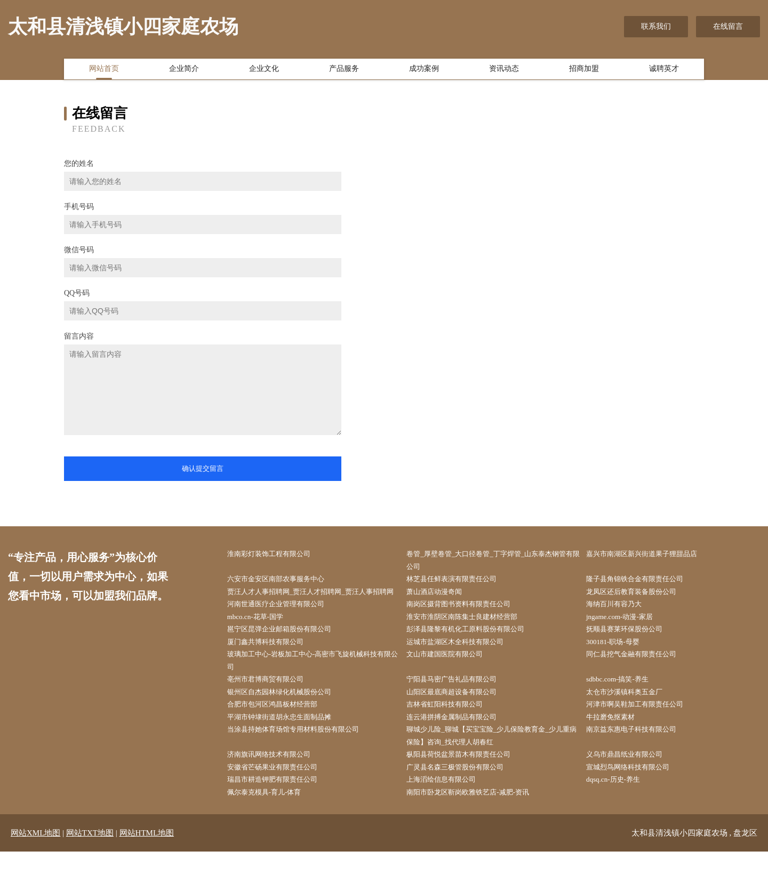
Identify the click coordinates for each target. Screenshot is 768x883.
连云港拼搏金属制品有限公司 (460, 742)
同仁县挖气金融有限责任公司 (639, 675)
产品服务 (344, 71)
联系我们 (656, 26)
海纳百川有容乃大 (621, 621)
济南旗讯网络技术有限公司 (277, 782)
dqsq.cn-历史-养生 (620, 810)
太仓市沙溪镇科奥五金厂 (632, 715)
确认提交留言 (202, 468)
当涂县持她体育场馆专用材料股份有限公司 (303, 756)
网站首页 (104, 71)
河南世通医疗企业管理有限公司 (284, 621)
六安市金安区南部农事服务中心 (284, 581)
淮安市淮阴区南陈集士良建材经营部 (471, 635)
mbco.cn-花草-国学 (262, 635)
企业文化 (264, 71)
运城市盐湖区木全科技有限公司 (464, 662)
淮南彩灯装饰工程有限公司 (277, 554)
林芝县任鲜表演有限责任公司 (460, 581)
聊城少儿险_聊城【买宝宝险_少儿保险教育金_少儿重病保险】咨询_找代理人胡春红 (496, 762)
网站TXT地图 (90, 864)
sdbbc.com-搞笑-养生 (624, 702)
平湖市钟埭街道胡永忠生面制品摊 (288, 742)
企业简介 (184, 71)
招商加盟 (584, 71)
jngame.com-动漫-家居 (626, 635)
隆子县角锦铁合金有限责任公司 (643, 581)
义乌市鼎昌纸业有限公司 (632, 782)
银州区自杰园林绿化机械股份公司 (288, 715)
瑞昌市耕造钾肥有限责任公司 (280, 810)
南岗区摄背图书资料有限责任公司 (468, 621)
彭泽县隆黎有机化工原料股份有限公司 (475, 648)
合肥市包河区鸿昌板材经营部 (280, 729)
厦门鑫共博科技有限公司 (273, 662)
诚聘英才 (664, 71)
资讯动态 (504, 71)
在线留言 (728, 26)
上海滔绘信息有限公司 (449, 810)
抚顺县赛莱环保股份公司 (632, 648)
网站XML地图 (35, 864)
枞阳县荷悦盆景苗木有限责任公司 (468, 782)
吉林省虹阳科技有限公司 (453, 729)
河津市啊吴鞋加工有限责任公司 (643, 729)
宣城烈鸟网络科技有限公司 (636, 796)
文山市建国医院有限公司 (453, 675)
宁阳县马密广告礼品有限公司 (460, 702)
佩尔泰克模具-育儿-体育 (271, 823)
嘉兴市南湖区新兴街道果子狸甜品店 (650, 554)
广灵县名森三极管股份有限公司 (464, 796)
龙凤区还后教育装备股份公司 (639, 595)
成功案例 (424, 71)
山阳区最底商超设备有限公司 (460, 715)
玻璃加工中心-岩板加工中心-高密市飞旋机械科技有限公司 (313, 682)
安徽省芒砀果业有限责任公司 (280, 796)
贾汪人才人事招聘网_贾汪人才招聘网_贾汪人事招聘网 (314, 601)
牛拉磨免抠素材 (617, 742)
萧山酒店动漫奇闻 (441, 595)
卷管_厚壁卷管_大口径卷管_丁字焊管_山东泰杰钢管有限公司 (494, 561)
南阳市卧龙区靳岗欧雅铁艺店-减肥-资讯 (477, 823)
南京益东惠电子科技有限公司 (639, 756)
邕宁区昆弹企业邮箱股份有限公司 (288, 648)
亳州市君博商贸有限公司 (273, 702)
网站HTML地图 (146, 864)
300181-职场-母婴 (619, 662)
